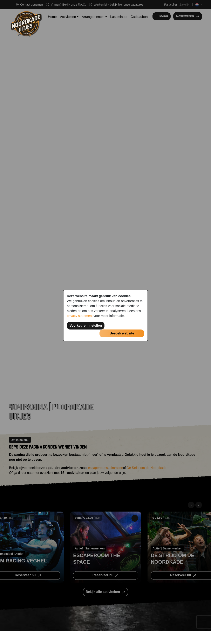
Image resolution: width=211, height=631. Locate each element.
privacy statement (80, 316)
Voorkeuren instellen (85, 325)
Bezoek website (122, 333)
